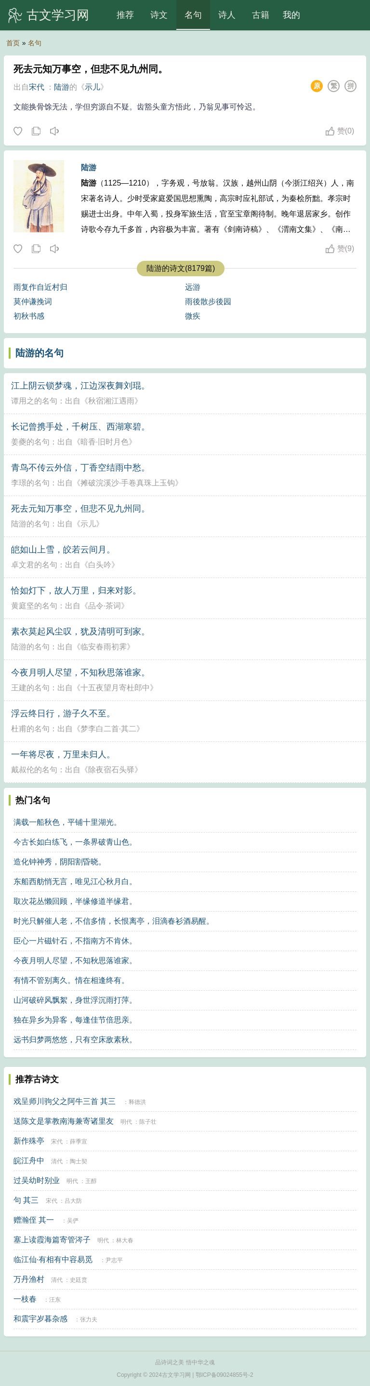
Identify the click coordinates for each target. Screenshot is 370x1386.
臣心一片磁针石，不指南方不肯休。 (75, 941)
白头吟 (99, 565)
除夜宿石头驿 (111, 770)
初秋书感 (28, 316)
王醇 (91, 1181)
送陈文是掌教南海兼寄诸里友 (63, 1121)
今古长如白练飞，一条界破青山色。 (75, 842)
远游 (192, 287)
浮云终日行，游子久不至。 (63, 713)
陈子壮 (148, 1121)
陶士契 (78, 1161)
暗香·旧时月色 (104, 442)
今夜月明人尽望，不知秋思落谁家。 (80, 672)
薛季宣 (78, 1141)
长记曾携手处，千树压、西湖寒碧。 (80, 426)
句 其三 (26, 1200)
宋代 (36, 87)
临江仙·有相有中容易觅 (52, 1259)
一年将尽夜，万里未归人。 (63, 754)
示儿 (92, 87)
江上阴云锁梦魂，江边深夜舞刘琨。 (80, 385)
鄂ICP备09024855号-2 (224, 1375)
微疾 (192, 316)
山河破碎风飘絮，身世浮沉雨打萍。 (75, 1000)
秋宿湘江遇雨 (111, 401)
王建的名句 (30, 688)
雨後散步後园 (208, 301)
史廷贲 (78, 1280)
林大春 (124, 1240)
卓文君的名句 (34, 565)
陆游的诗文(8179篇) (180, 268)
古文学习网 (57, 15)
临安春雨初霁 (103, 647)
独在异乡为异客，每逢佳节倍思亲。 (75, 1020)
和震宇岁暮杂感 (40, 1319)
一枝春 (25, 1299)
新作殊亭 (28, 1141)
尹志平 (114, 1260)
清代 (57, 1161)
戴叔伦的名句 (34, 770)
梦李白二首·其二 (108, 729)
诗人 (227, 15)
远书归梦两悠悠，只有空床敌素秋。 (75, 1040)
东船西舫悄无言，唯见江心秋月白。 (75, 881)
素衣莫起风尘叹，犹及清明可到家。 (80, 631)
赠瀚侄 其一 (33, 1220)
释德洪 (137, 1102)
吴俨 (73, 1220)
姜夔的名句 (30, 442)
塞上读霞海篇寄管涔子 (52, 1240)
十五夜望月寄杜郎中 (115, 688)
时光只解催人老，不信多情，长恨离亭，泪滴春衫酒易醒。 (113, 921)
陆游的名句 (39, 353)
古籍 (260, 15)
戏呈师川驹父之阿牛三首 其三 (64, 1101)
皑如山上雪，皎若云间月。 (63, 549)
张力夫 (88, 1319)
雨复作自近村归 (40, 287)
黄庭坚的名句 (34, 606)
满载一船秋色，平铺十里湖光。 (67, 822)
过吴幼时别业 (36, 1180)
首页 (13, 43)
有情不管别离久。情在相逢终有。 (71, 980)
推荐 (125, 15)
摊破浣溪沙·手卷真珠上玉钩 (127, 483)
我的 (291, 15)
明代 (126, 1121)
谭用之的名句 (34, 401)
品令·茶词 (104, 606)
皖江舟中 (28, 1161)
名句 (193, 15)
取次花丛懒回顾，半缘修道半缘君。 (75, 901)
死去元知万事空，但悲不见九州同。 (80, 508)
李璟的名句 (30, 483)
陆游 (61, 87)
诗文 (159, 15)
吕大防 (73, 1201)
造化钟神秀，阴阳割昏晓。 (59, 862)
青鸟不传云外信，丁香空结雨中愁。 (80, 467)
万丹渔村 (28, 1279)
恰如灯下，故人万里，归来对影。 (76, 590)
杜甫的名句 (30, 729)
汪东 (55, 1299)
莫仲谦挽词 (32, 301)
